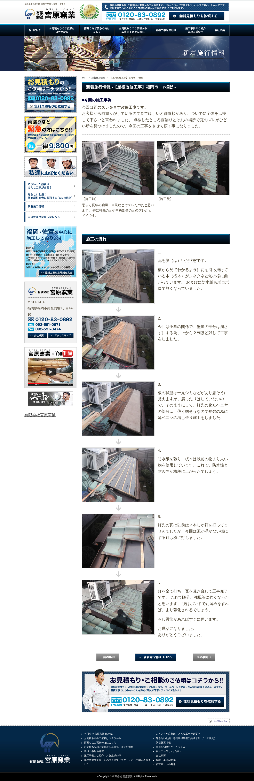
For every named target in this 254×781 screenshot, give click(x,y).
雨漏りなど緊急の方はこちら (100, 742)
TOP (84, 77)
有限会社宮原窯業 (40, 415)
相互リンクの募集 (166, 764)
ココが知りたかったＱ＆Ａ (170, 746)
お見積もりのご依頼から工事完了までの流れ (108, 746)
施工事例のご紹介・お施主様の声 (102, 755)
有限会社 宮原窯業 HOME (98, 733)
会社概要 (161, 755)
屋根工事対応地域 (94, 751)
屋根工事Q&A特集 (166, 760)
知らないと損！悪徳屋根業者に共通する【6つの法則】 (186, 738)
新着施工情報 (98, 77)
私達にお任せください (168, 751)
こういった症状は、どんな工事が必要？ (178, 733)
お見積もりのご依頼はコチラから (102, 738)
